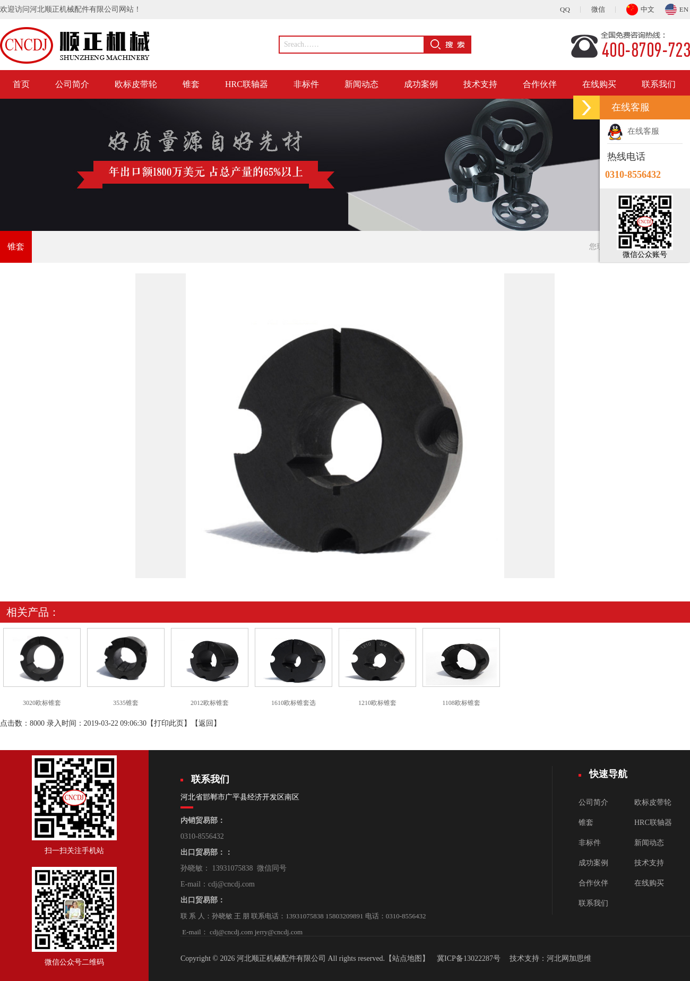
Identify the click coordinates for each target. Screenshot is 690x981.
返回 (206, 723)
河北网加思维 (569, 958)
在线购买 (599, 84)
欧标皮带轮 (136, 84)
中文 (640, 7)
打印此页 (169, 723)
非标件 (306, 84)
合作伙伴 (540, 84)
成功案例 (421, 84)
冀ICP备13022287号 (469, 958)
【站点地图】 (407, 958)
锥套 (191, 84)
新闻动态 (361, 84)
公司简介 (72, 84)
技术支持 (480, 84)
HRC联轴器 (246, 84)
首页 (21, 84)
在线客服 (633, 131)
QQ (565, 9)
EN (676, 7)
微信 (598, 9)
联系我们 (659, 84)
